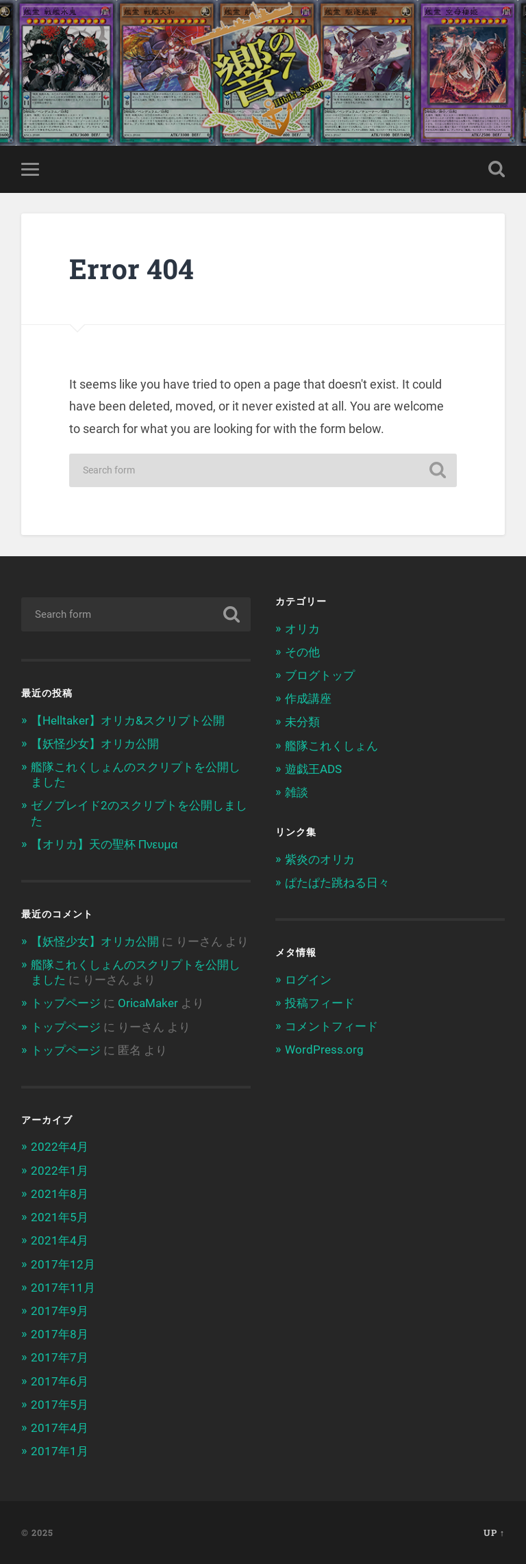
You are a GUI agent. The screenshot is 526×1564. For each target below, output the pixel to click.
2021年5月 (59, 1217)
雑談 (296, 792)
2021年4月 (59, 1240)
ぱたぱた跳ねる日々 (337, 882)
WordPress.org (324, 1049)
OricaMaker (148, 1003)
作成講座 (308, 698)
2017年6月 (59, 1381)
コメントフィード (331, 1026)
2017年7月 (59, 1357)
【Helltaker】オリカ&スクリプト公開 (128, 720)
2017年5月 (59, 1404)
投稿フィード (320, 1003)
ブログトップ (320, 675)
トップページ (66, 1003)
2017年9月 (59, 1311)
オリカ (302, 629)
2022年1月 (59, 1170)
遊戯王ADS (313, 769)
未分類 (302, 722)
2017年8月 (59, 1334)
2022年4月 (59, 1147)
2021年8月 (59, 1194)
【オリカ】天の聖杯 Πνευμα (104, 844)
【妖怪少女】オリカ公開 (95, 744)
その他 (302, 652)
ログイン (308, 980)
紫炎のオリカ (320, 859)
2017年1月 (59, 1451)
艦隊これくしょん (331, 746)
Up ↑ (494, 1532)
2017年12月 (63, 1264)
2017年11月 (63, 1287)
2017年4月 (59, 1428)
